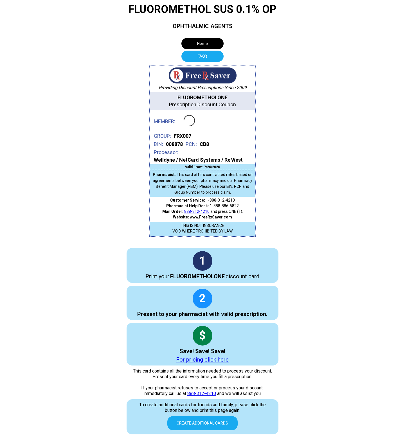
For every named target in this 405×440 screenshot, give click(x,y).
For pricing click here (202, 359)
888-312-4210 (197, 211)
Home (202, 43)
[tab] (202, 56)
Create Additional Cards (202, 423)
